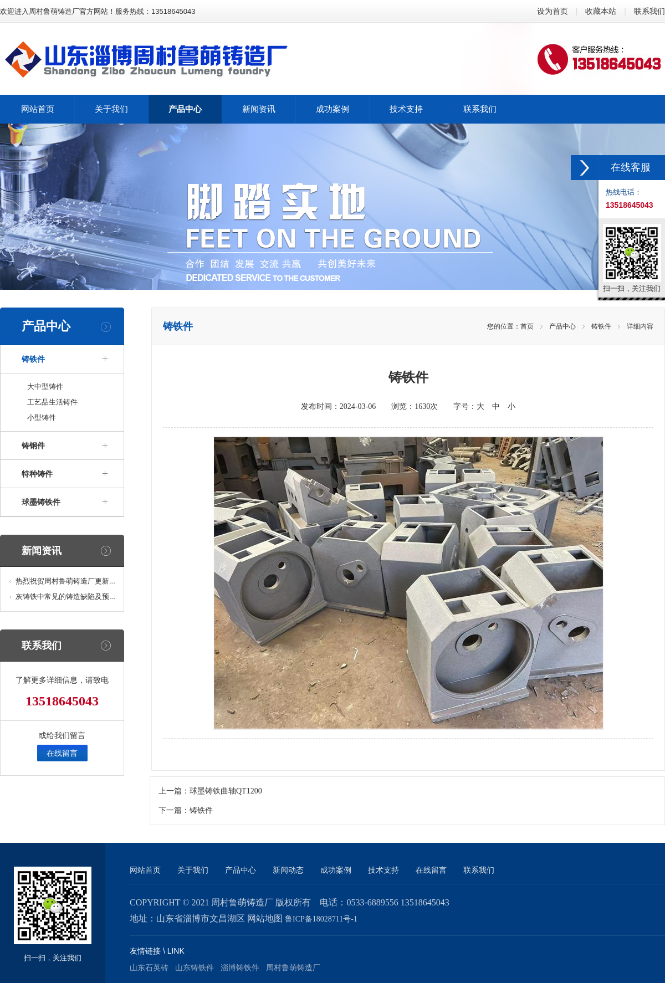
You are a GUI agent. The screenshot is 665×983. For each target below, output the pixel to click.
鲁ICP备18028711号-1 (321, 919)
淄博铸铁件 (240, 967)
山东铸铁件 (194, 967)
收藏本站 (600, 11)
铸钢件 (33, 445)
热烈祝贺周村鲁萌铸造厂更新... (65, 581)
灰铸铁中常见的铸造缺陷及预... (65, 596)
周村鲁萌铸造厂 (293, 967)
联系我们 (649, 11)
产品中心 (562, 326)
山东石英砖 (149, 967)
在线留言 (62, 753)
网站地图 (265, 918)
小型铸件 (41, 417)
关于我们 (192, 870)
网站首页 (145, 870)
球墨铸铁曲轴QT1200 (226, 791)
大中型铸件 (45, 386)
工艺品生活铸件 (52, 402)
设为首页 (552, 11)
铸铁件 (33, 359)
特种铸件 (37, 473)
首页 (527, 326)
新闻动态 (288, 870)
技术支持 (383, 870)
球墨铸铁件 (41, 502)
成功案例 (335, 870)
